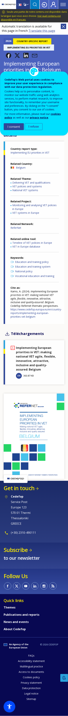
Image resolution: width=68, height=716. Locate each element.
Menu (63, 4)
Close (63, 26)
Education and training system (32, 266)
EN (18, 375)
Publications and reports (21, 615)
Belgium (21, 167)
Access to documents (31, 672)
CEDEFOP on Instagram (44, 586)
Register (53, 4)
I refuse (33, 126)
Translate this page (41, 31)
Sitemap (31, 699)
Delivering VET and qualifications (31, 182)
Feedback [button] (64, 678)
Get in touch (19, 488)
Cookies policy (31, 677)
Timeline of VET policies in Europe (32, 242)
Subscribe (16, 550)
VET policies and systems (27, 186)
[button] (8, 55)
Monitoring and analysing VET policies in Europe (34, 207)
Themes (9, 607)
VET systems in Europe (25, 212)
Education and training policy (32, 262)
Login (44, 4)
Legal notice (31, 693)
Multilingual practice (31, 666)
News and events (16, 622)
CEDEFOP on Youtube (25, 586)
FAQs (31, 655)
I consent (13, 127)
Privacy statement (31, 682)
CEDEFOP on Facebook (7, 586)
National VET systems (25, 190)
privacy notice (39, 117)
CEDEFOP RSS (53, 586)
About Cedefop (15, 629)
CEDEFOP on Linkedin (34, 586)
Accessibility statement (31, 661)
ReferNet (16, 227)
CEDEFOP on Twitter (16, 586)
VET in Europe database (26, 246)
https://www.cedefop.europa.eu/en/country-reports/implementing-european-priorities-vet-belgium (36, 313)
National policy (23, 271)
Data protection (31, 688)
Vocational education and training (34, 276)
